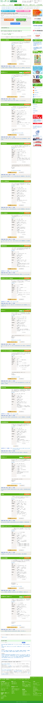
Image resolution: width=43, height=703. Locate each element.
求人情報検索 (3, 681)
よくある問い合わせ (4, 696)
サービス (2, 100)
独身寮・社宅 (7, 656)
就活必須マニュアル (14, 686)
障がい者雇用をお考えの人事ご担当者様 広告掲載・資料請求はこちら (37, 127)
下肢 (15, 650)
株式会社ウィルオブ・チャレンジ (6, 526)
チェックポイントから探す (18, 644)
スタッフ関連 (12, 138)
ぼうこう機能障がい (22, 67)
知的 (19, 651)
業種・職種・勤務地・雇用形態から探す (7, 644)
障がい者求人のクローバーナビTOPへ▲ (36, 677)
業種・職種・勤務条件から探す (5, 682)
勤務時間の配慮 (7, 654)
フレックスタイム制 (22, 100)
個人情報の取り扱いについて (37, 690)
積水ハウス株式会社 (4, 213)
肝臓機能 (16, 651)
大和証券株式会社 (4, 143)
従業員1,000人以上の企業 (18, 138)
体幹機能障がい (25, 304)
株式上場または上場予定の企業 (14, 274)
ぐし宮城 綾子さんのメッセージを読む (17, 132)
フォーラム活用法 (3, 695)
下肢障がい (17, 100)
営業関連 (8, 176)
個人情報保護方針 (35, 689)
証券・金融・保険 (4, 176)
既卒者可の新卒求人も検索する (21, 21)
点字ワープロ (17, 655)
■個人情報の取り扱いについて (37, 136)
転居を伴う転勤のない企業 (17, 240)
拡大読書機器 (26, 655)
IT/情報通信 (3, 67)
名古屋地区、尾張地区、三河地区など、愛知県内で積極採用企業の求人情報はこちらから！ (37, 120)
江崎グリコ (36, 94)
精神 (21, 651)
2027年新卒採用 (24, 691)
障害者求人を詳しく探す (19, 657)
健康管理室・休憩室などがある (8, 657)
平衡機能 (6, 650)
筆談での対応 (28, 67)
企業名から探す (3, 646)
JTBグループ (3, 310)
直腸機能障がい (23, 176)
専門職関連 (8, 489)
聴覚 (4, 650)
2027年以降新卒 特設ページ (5, 659)
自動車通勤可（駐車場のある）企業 (13, 67)
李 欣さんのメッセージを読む (16, 170)
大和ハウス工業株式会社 (5, 181)
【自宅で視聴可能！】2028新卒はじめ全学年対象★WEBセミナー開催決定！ (37, 48)
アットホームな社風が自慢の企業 (15, 176)
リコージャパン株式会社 (5, 39)
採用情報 (23, 689)
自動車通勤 (3, 654)
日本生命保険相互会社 (4, 422)
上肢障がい (21, 274)
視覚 (2, 650)
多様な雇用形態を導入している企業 (22, 382)
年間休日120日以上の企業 (11, 100)
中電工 (34, 112)
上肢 (13, 650)
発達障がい (24, 345)
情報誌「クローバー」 (25, 681)
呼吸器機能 (24, 650)
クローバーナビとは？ (36, 682)
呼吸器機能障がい (24, 138)
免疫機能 (13, 651)
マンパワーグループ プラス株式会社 (7, 350)
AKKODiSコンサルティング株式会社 (7, 278)
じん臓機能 (28, 650)
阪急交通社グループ (4, 72)
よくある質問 (35, 692)
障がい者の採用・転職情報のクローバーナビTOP (8, 679)
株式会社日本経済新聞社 (5, 104)
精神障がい (21, 452)
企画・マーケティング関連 (5, 274)
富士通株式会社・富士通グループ (6, 596)
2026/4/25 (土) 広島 (15, 301)
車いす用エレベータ (18, 654)
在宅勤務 (6, 383)
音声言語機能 (10, 650)
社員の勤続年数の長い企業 (19, 304)
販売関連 (5, 100)
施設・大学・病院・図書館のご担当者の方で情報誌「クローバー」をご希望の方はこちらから (26, 685)
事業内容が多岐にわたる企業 (15, 489)
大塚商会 (36, 90)
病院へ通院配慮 (24, 553)
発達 (22, 651)
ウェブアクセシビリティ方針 (37, 695)
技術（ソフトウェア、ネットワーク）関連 (10, 382)
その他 (25, 651)
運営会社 (34, 691)
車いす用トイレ (24, 654)
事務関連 (6, 67)
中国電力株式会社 (4, 245)
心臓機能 (20, 650)
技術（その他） (10, 240)
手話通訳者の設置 (12, 655)
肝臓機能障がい (23, 240)
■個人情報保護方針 (36, 135)
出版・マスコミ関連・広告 (5, 138)
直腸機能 (7, 651)
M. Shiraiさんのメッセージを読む (16, 625)
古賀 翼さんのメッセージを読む (16, 483)
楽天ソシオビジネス (37, 96)
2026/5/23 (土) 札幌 (21, 448)
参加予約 (2, 698)
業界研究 (13, 692)
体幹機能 (17, 650)
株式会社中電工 (3, 387)
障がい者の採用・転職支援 (6, 663)
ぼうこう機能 (3, 651)
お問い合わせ (35, 688)
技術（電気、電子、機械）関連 (9, 304)
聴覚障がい (19, 553)
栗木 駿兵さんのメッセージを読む (16, 586)
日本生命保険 (36, 92)
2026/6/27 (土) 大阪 (16, 449)
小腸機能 (10, 651)
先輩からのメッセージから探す (11, 646)
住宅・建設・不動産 (4, 240)
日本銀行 (2, 494)
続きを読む (13, 44)
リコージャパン (35, 106)
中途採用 (23, 692)
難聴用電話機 (22, 655)
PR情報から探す (19, 646)
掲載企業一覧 (24, 690)
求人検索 (9, 665)
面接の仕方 (13, 693)
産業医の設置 (25, 452)
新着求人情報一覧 (14, 682)
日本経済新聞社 (35, 110)
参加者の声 (2, 697)
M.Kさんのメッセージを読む (15, 376)
